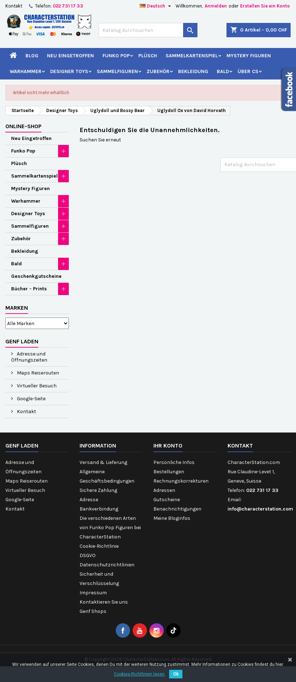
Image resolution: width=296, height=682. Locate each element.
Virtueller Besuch (36, 386)
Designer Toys (69, 71)
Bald (223, 71)
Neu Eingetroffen (70, 56)
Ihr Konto (167, 445)
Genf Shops (93, 611)
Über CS (248, 71)
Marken (16, 307)
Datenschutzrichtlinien (107, 565)
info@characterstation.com (260, 509)
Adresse (89, 500)
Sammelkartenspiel (192, 56)
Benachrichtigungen (177, 509)
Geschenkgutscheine (36, 276)
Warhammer (26, 71)
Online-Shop (23, 126)
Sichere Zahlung (98, 490)
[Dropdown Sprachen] (156, 6)
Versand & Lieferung (103, 462)
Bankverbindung (99, 509)
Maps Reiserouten (37, 373)
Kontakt (13, 6)
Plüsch (147, 56)
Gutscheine (166, 500)
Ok (175, 674)
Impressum (93, 593)
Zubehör (158, 71)
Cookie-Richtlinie (99, 546)
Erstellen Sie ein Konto (265, 6)
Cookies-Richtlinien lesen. (140, 674)
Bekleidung (193, 71)
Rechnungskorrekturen (181, 481)
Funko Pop (116, 56)
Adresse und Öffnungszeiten (29, 357)
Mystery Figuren (248, 56)
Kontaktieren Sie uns (104, 602)
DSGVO (88, 555)
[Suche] (148, 30)
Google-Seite (31, 399)
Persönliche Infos (174, 462)
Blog (31, 56)
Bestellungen (168, 472)
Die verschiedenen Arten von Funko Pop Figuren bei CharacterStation (110, 527)
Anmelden (216, 6)
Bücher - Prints (29, 289)
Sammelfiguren (117, 71)
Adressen (164, 490)
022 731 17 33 (68, 6)
